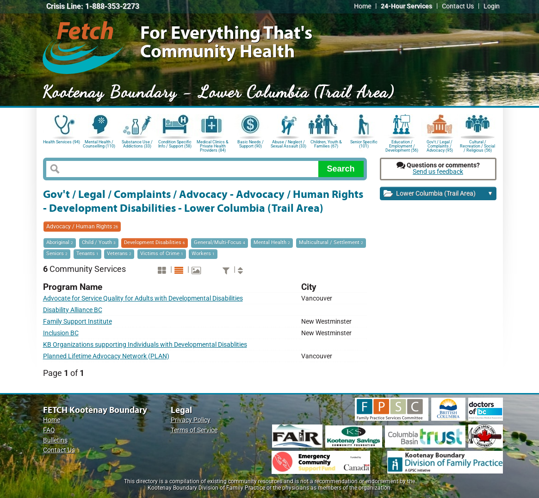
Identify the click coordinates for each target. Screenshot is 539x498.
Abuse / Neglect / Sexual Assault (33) (288, 144)
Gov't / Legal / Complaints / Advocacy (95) (440, 145)
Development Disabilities (154, 243)
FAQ (49, 430)
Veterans (119, 254)
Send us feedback (438, 172)
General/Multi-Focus (219, 243)
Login (491, 6)
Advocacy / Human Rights (82, 226)
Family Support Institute (77, 322)
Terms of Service (194, 430)
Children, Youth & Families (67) (326, 144)
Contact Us (458, 6)
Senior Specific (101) (364, 144)
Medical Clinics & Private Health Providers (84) (213, 145)
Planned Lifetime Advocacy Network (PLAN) (106, 356)
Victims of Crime (161, 254)
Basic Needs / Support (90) (250, 144)
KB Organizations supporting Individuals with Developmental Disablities (145, 345)
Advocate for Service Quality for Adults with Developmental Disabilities (143, 298)
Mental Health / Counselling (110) (99, 144)
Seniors (57, 254)
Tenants (87, 254)
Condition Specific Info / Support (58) (175, 144)
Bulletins (55, 440)
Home (362, 6)
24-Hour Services (406, 6)
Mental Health (272, 243)
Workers (203, 254)
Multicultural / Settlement (331, 243)
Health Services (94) (61, 142)
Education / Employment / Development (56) (401, 145)
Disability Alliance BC (72, 310)
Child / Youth (99, 243)
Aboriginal (59, 243)
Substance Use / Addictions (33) (137, 144)
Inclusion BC (61, 333)
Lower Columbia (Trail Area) (438, 194)
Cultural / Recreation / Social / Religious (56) (477, 145)
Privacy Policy (191, 420)
